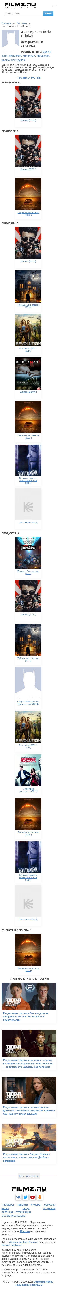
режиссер (15, 55)
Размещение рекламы (29, 1285)
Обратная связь (43, 1281)
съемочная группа (13, 60)
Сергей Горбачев (12, 1245)
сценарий (29, 55)
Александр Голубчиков (23, 1242)
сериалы (49, 1205)
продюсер (43, 55)
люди (26, 1208)
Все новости (29, 1176)
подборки (49, 1208)
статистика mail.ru (14, 1216)
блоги (5, 1208)
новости (22, 1205)
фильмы (36, 1205)
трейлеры (8, 1205)
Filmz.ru (25, 1231)
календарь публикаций (16, 1212)
